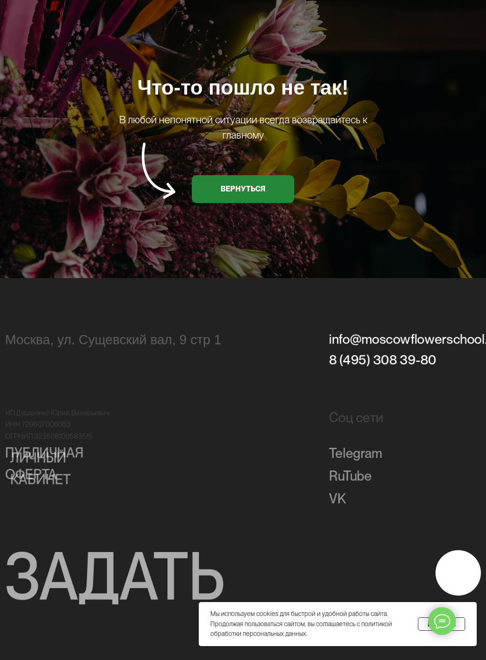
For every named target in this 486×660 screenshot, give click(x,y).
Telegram (355, 455)
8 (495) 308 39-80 (382, 360)
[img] (458, 573)
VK (337, 501)
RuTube (350, 478)
